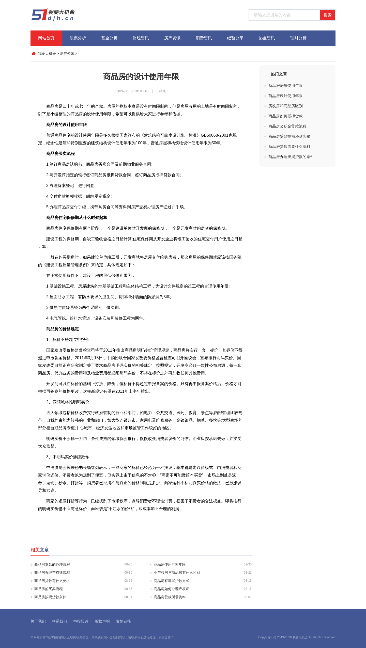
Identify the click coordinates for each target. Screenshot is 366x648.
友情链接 (123, 621)
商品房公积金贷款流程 (287, 126)
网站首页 (46, 38)
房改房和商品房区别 (285, 106)
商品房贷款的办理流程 (83, 564)
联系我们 (59, 621)
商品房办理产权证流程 (83, 572)
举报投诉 (80, 621)
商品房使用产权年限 (203, 564)
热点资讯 (267, 38)
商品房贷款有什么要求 (83, 580)
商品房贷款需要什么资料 (289, 146)
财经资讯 (141, 38)
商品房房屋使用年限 (285, 85)
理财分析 (298, 38)
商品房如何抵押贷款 (285, 116)
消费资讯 (204, 38)
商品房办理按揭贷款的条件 (291, 156)
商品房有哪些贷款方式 (203, 580)
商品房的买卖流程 (83, 589)
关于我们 (38, 621)
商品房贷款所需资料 (203, 597)
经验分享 (235, 38)
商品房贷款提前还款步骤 (289, 136)
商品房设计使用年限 (285, 95)
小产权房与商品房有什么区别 (203, 572)
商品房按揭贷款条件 (83, 597)
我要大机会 (47, 54)
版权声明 (102, 621)
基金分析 (109, 38)
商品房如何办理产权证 (203, 589)
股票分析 (78, 38)
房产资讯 (172, 38)
